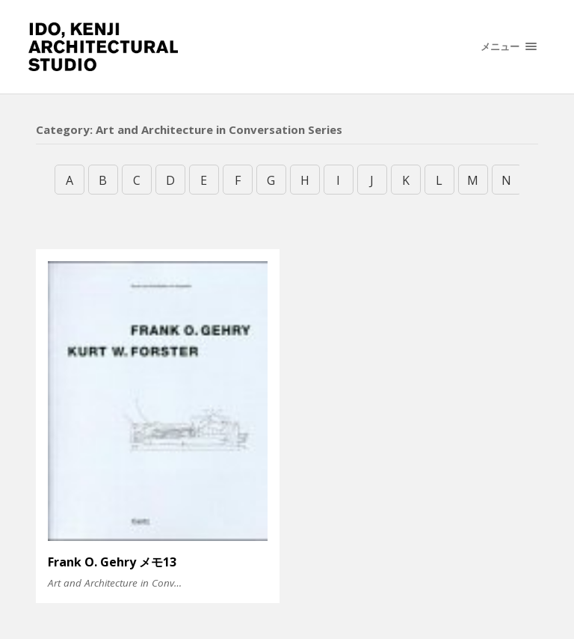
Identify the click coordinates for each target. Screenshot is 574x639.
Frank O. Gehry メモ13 (112, 562)
